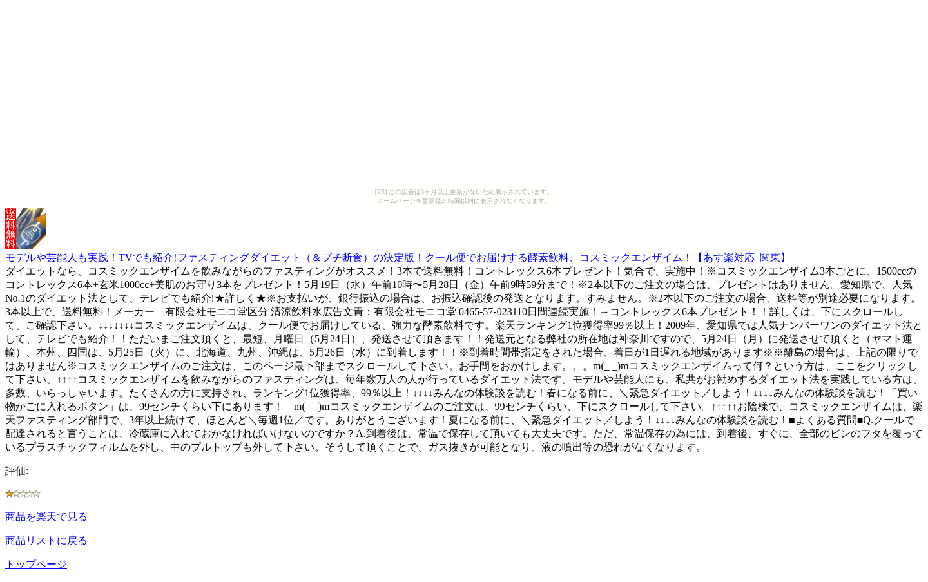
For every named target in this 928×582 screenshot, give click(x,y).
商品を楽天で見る (46, 516)
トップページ (36, 564)
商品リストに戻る (46, 540)
